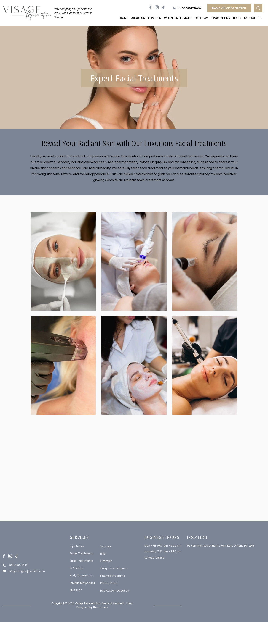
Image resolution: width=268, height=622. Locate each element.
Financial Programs (112, 576)
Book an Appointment (229, 8)
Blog (237, 18)
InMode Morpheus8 (82, 583)
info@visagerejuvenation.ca (24, 571)
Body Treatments (81, 575)
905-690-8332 (187, 7)
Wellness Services (177, 18)
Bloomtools (100, 607)
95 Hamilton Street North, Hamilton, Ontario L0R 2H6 (220, 545)
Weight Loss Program (114, 568)
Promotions (220, 18)
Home (124, 18)
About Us (138, 18)
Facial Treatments (82, 553)
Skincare (105, 546)
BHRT (103, 554)
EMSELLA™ (201, 18)
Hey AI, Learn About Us (114, 590)
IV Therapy (77, 568)
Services (154, 18)
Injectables (77, 546)
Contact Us (253, 18)
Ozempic (106, 561)
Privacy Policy (109, 583)
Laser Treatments (81, 561)
